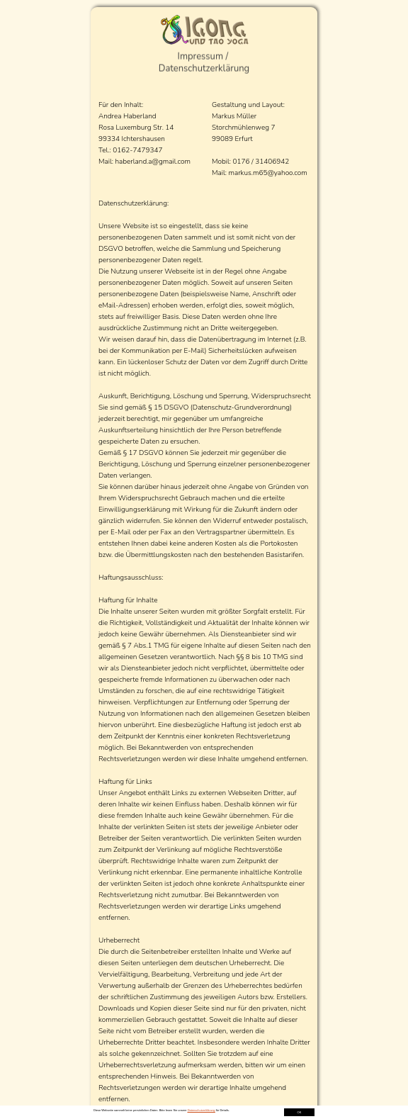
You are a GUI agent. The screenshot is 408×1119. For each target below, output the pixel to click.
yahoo (283, 173)
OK (300, 1112)
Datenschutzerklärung (201, 1110)
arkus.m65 (250, 173)
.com (300, 173)
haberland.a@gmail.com (153, 162)
